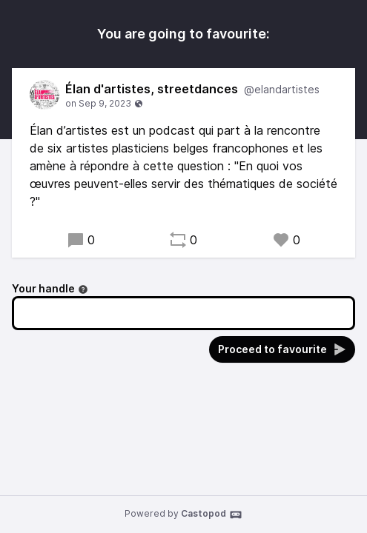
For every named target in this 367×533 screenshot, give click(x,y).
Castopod (211, 514)
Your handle (50, 288)
